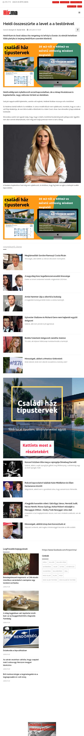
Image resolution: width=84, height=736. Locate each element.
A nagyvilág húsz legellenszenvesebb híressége (47, 276)
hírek (45, 562)
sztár (62, 566)
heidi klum (47, 575)
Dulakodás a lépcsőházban (15, 650)
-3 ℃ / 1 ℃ (7, 2)
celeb (55, 566)
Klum (55, 575)
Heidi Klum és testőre (67, 580)
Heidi (61, 575)
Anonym (11, 30)
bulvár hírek (61, 562)
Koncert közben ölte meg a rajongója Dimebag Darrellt (50, 462)
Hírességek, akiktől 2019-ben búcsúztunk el (45, 524)
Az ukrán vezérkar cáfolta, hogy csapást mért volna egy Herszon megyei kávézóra (21, 662)
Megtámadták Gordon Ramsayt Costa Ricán (45, 255)
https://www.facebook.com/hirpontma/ (59, 550)
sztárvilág (70, 566)
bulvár (51, 562)
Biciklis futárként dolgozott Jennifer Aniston (45, 338)
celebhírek (47, 571)
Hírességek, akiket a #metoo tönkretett (43, 359)
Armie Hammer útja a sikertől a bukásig (43, 297)
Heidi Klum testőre (50, 580)
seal (66, 571)
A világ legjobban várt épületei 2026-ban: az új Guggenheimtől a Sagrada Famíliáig (19, 616)
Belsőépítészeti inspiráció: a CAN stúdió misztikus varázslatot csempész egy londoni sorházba (20, 580)
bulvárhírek (57, 571)
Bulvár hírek (21, 30)
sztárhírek (47, 566)
